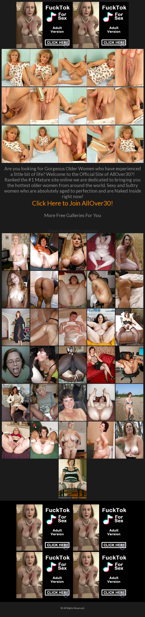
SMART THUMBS (79, 498)
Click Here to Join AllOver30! (72, 203)
